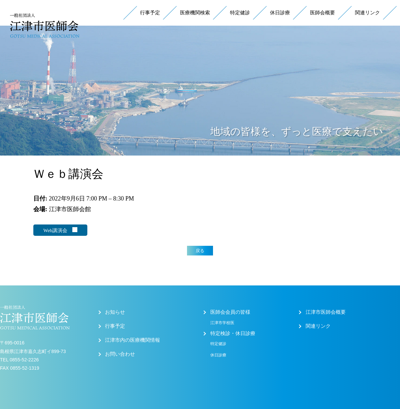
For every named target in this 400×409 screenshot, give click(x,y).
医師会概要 (322, 12)
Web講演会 (60, 230)
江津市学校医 (222, 322)
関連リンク (367, 12)
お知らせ (115, 312)
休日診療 (280, 12)
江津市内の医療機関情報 (132, 340)
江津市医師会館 (70, 209)
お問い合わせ (120, 354)
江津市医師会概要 (326, 312)
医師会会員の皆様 (230, 312)
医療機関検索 (195, 12)
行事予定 (150, 12)
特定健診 (240, 12)
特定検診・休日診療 (232, 333)
